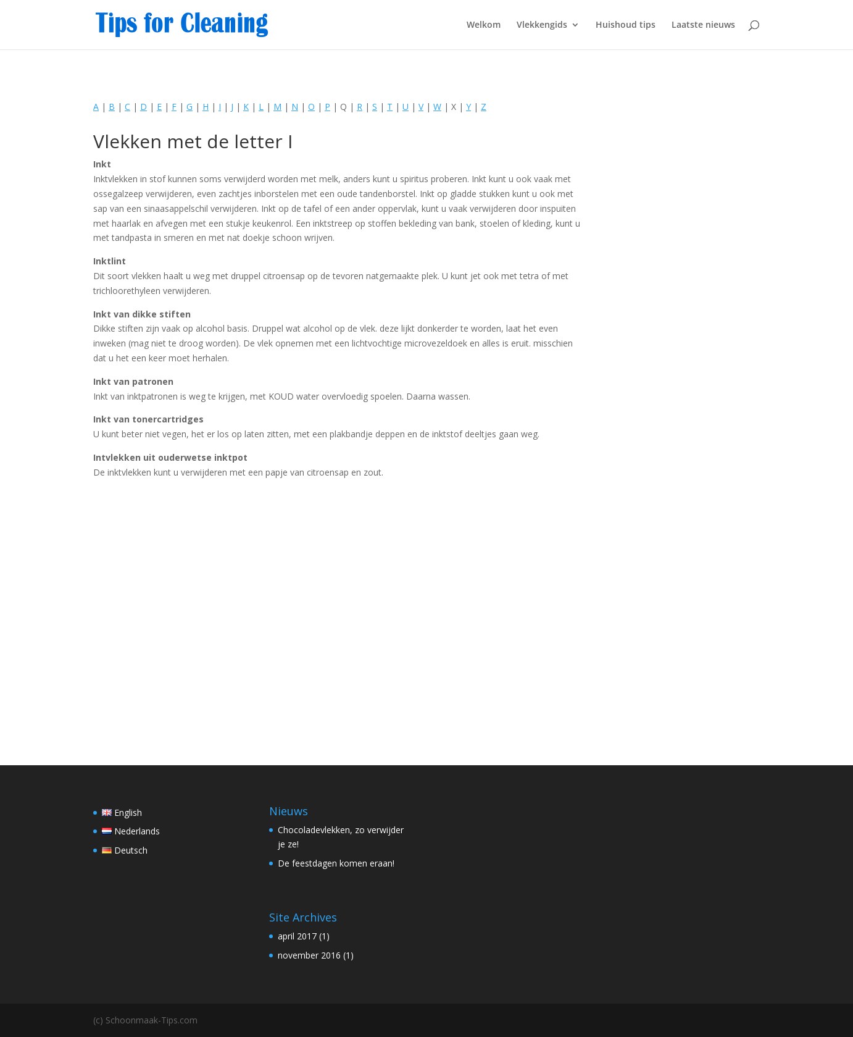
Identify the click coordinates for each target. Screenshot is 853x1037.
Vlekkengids (542, 25)
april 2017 (297, 936)
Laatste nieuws (703, 25)
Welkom (484, 25)
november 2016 (309, 955)
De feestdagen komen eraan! (336, 863)
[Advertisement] (338, 613)
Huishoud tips (625, 25)
